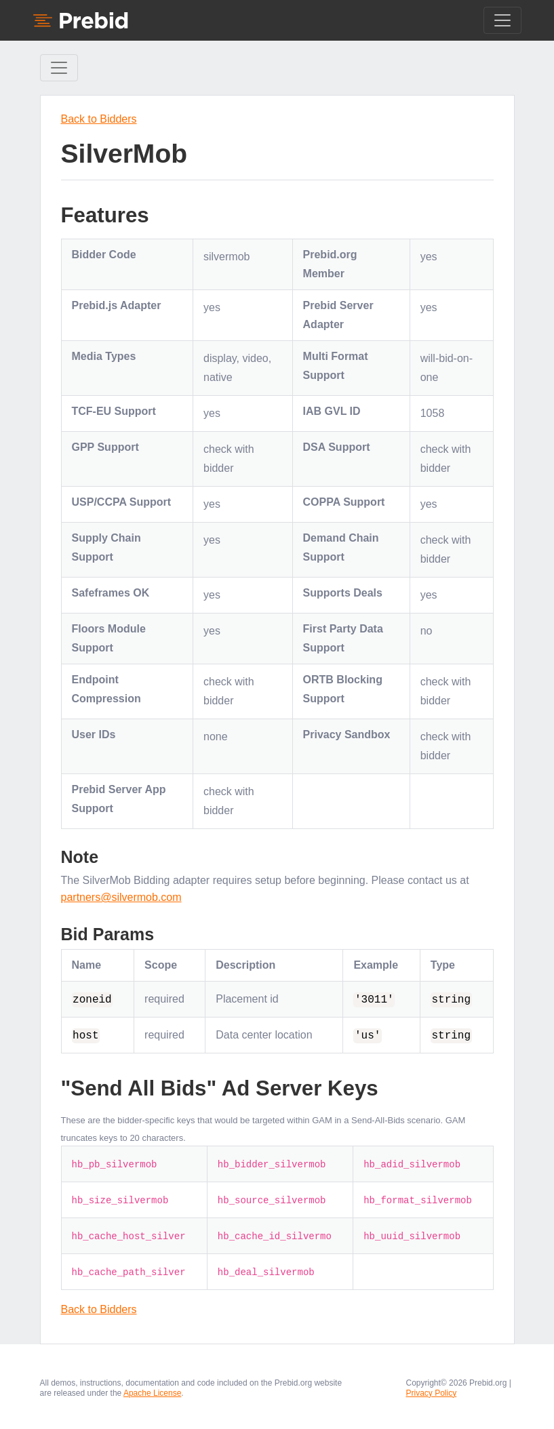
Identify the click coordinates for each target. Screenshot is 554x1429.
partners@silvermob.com (121, 897)
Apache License (152, 1393)
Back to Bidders (99, 119)
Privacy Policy (431, 1393)
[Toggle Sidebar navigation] (59, 67)
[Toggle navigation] (502, 20)
